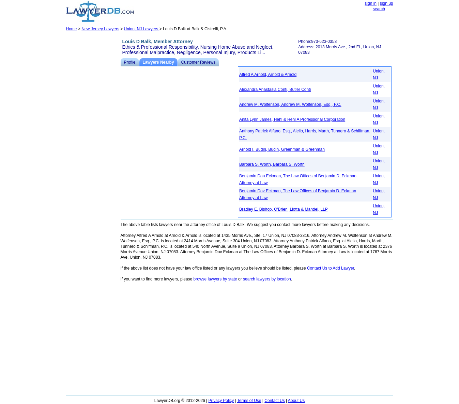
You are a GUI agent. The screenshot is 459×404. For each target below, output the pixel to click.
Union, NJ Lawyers (141, 29)
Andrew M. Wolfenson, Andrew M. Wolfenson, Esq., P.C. (290, 104)
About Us (296, 400)
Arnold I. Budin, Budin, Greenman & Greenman (282, 149)
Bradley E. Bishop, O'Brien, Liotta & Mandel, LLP (283, 209)
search (379, 8)
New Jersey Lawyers (100, 29)
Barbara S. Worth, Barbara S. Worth (272, 164)
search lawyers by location (267, 279)
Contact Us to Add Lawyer (330, 268)
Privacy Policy (221, 400)
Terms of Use (249, 400)
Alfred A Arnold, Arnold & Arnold (267, 74)
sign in (371, 3)
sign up (386, 3)
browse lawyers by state (215, 279)
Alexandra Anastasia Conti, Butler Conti (275, 89)
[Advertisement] (93, 138)
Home (71, 29)
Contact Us (274, 400)
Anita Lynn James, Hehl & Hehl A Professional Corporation (292, 119)
